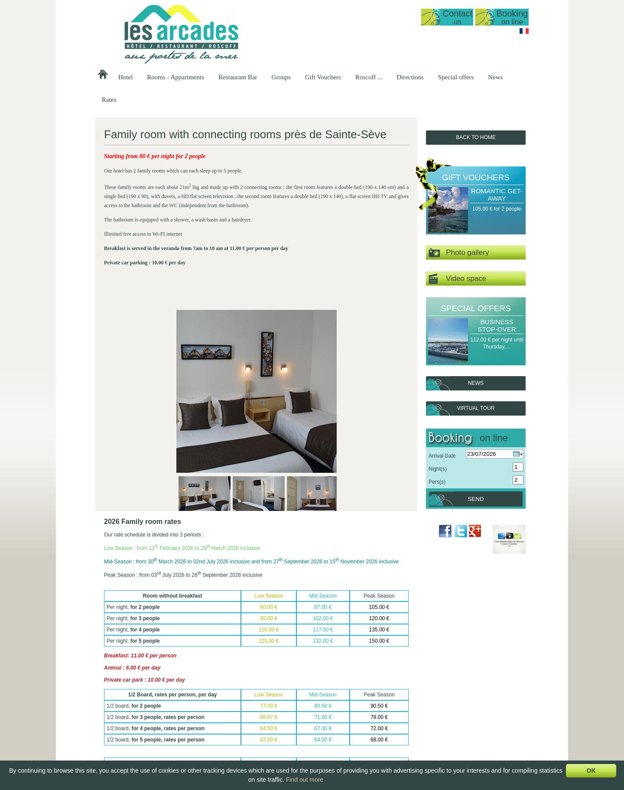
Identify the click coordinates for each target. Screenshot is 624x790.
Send (476, 499)
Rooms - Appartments (175, 77)
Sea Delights (464, 720)
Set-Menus (349, 705)
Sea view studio (284, 705)
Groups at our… (412, 705)
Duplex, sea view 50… (292, 713)
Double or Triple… (287, 750)
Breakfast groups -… (418, 713)
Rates (109, 99)
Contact (457, 17)
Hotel (125, 77)
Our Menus (349, 713)
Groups (281, 77)
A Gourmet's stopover (475, 713)
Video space (457, 278)
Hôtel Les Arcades (149, 690)
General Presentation (290, 698)
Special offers (456, 77)
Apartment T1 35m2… (291, 720)
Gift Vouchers (323, 77)
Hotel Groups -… (413, 698)
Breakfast (348, 728)
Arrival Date (442, 456)
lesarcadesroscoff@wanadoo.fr (150, 732)
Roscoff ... (368, 77)
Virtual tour (476, 408)
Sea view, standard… (290, 728)
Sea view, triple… (286, 735)
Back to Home (476, 137)
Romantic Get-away (497, 194)
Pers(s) (437, 482)
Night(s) (438, 469)
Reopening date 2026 (233, 705)
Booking (512, 17)
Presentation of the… (232, 698)
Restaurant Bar (237, 77)
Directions (409, 77)
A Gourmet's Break (471, 698)
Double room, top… (288, 742)
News (495, 77)
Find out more (304, 779)
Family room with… (288, 757)
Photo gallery (459, 252)
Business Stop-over (497, 325)
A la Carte (348, 720)
